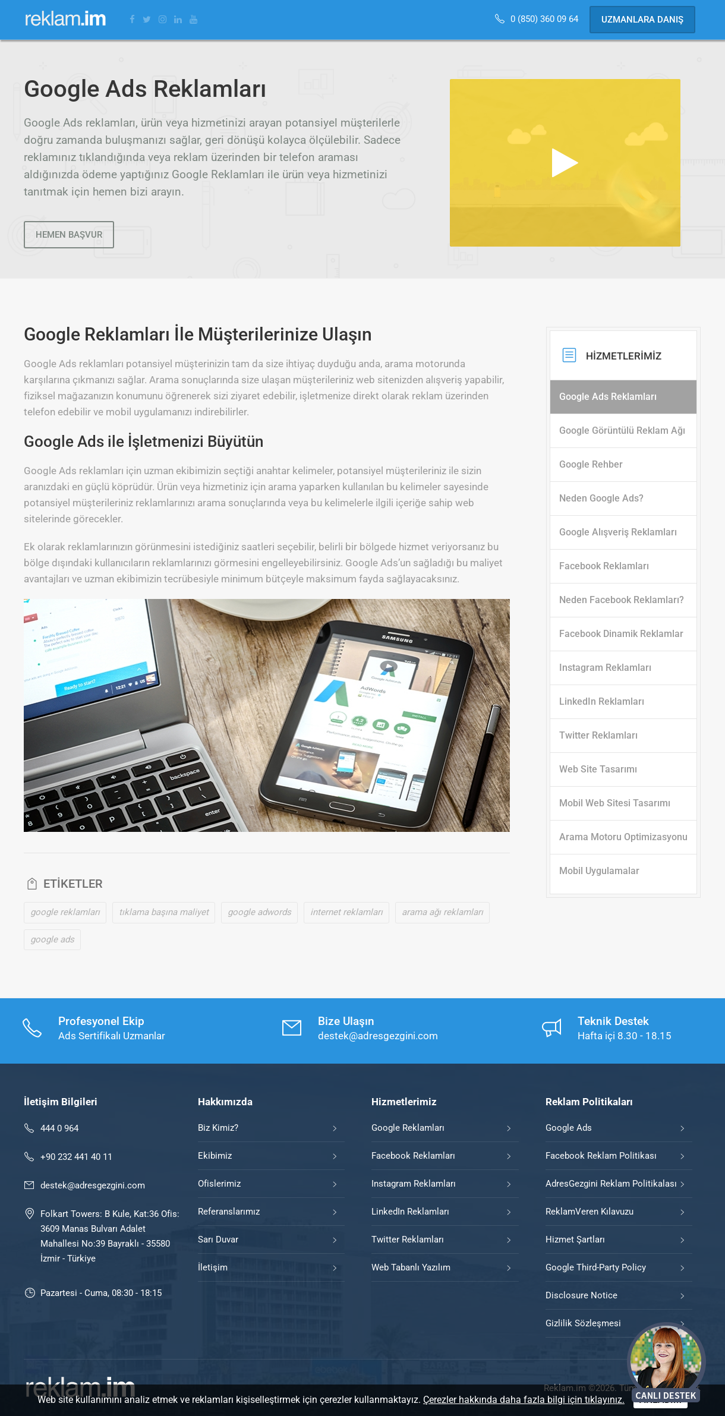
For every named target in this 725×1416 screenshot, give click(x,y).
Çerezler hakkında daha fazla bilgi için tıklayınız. (524, 1399)
